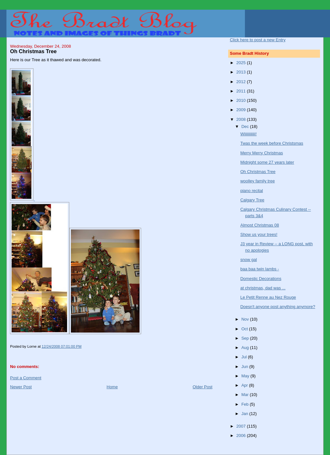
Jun (245, 366)
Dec (245, 126)
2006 (241, 435)
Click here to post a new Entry (258, 39)
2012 (241, 81)
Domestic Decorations (260, 278)
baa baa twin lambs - (259, 268)
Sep (245, 338)
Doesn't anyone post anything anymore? (277, 306)
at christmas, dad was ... (263, 288)
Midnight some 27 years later (267, 162)
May (245, 375)
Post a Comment (25, 377)
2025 (241, 62)
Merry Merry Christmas (261, 152)
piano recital (251, 190)
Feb (245, 404)
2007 (241, 426)
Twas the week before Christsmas (271, 143)
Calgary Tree (252, 200)
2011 (241, 91)
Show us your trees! (258, 234)
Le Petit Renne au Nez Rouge (268, 297)
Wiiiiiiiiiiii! (248, 133)
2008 (241, 119)
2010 (241, 100)
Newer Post (21, 386)
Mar (245, 394)
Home (112, 386)
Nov (245, 319)
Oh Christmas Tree (258, 171)
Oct (245, 328)
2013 (241, 72)
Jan (245, 413)
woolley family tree (257, 181)
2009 (241, 109)
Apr (245, 385)
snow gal (248, 259)
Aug (245, 347)
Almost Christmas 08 (259, 225)
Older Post (202, 386)
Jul (244, 356)
